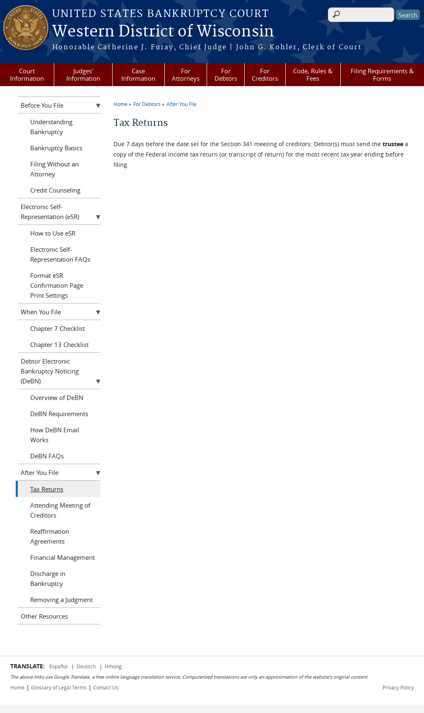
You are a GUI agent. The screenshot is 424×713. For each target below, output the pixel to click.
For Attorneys (186, 74)
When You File (41, 312)
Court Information (27, 74)
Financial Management (62, 557)
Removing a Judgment (61, 599)
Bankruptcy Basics (56, 148)
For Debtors (225, 74)
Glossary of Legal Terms (59, 687)
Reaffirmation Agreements (49, 536)
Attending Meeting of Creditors (60, 510)
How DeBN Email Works (54, 435)
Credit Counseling (55, 190)
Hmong (113, 666)
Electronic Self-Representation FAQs (60, 254)
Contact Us (105, 687)
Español (59, 666)
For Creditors (265, 74)
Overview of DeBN (56, 397)
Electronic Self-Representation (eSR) (50, 211)
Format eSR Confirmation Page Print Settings (56, 285)
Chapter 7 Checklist (57, 328)
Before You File (42, 105)
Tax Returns (46, 489)
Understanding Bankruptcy (51, 127)
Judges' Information (83, 74)
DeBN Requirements (59, 413)
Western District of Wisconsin (163, 31)
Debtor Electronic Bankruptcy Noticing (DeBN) (50, 371)
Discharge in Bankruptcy (47, 578)
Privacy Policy (398, 687)
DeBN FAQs (47, 456)
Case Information (138, 74)
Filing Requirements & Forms (382, 74)
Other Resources (44, 616)
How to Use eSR (52, 233)
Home (120, 104)
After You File (181, 104)
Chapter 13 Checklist (59, 344)
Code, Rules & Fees (312, 74)
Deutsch (87, 666)
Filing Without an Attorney (54, 169)
